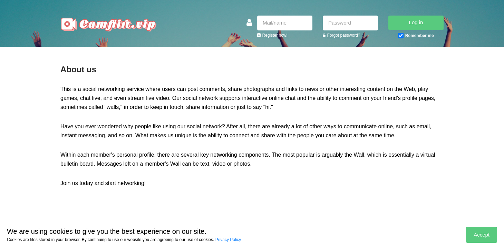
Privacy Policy (228, 239)
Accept (482, 235)
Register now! (274, 35)
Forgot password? (343, 35)
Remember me (419, 35)
